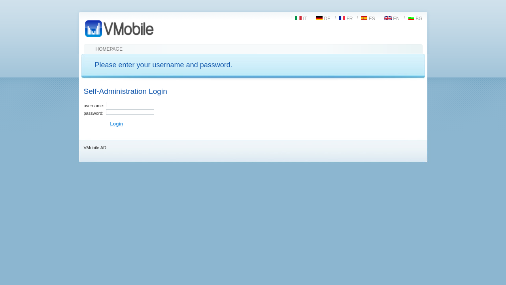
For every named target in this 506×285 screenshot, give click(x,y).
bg (415, 18)
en (392, 18)
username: (94, 105)
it (301, 18)
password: (94, 113)
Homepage (109, 49)
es (368, 18)
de (323, 18)
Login (116, 124)
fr (346, 18)
